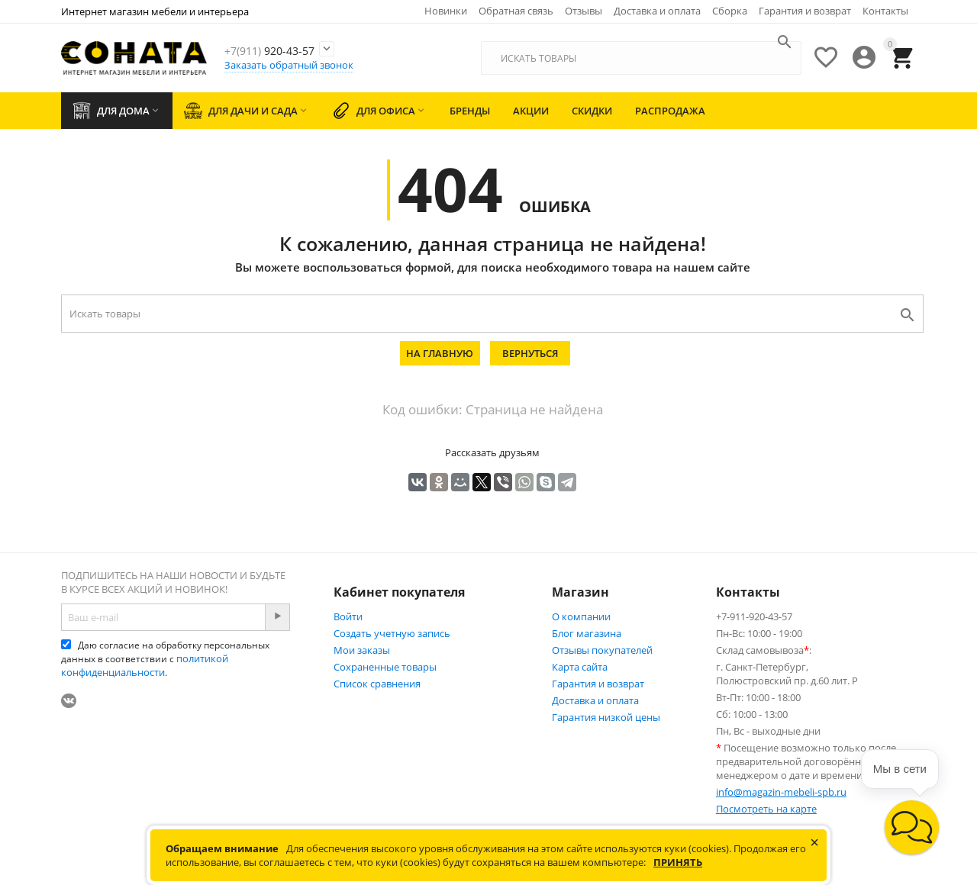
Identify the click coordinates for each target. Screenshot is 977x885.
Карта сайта (580, 667)
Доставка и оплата (657, 11)
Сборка (729, 11)
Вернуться (530, 353)
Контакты (885, 11)
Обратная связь (516, 11)
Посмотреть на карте (766, 809)
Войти (348, 616)
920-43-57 (296, 49)
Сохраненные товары (385, 667)
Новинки (445, 11)
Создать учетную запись (392, 633)
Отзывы (583, 11)
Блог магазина (586, 633)
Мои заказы (362, 650)
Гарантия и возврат (805, 11)
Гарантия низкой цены (606, 717)
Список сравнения (377, 683)
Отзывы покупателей (602, 650)
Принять (677, 862)
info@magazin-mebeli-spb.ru (781, 792)
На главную (439, 353)
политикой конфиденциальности (144, 665)
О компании (581, 616)
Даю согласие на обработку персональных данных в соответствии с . (165, 659)
